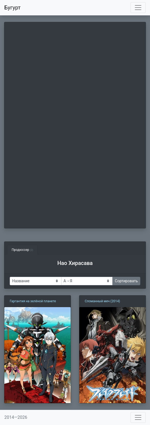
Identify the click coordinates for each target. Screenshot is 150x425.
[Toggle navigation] (138, 7)
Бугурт (12, 7)
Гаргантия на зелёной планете (33, 301)
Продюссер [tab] (22, 250)
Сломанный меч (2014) (102, 301)
